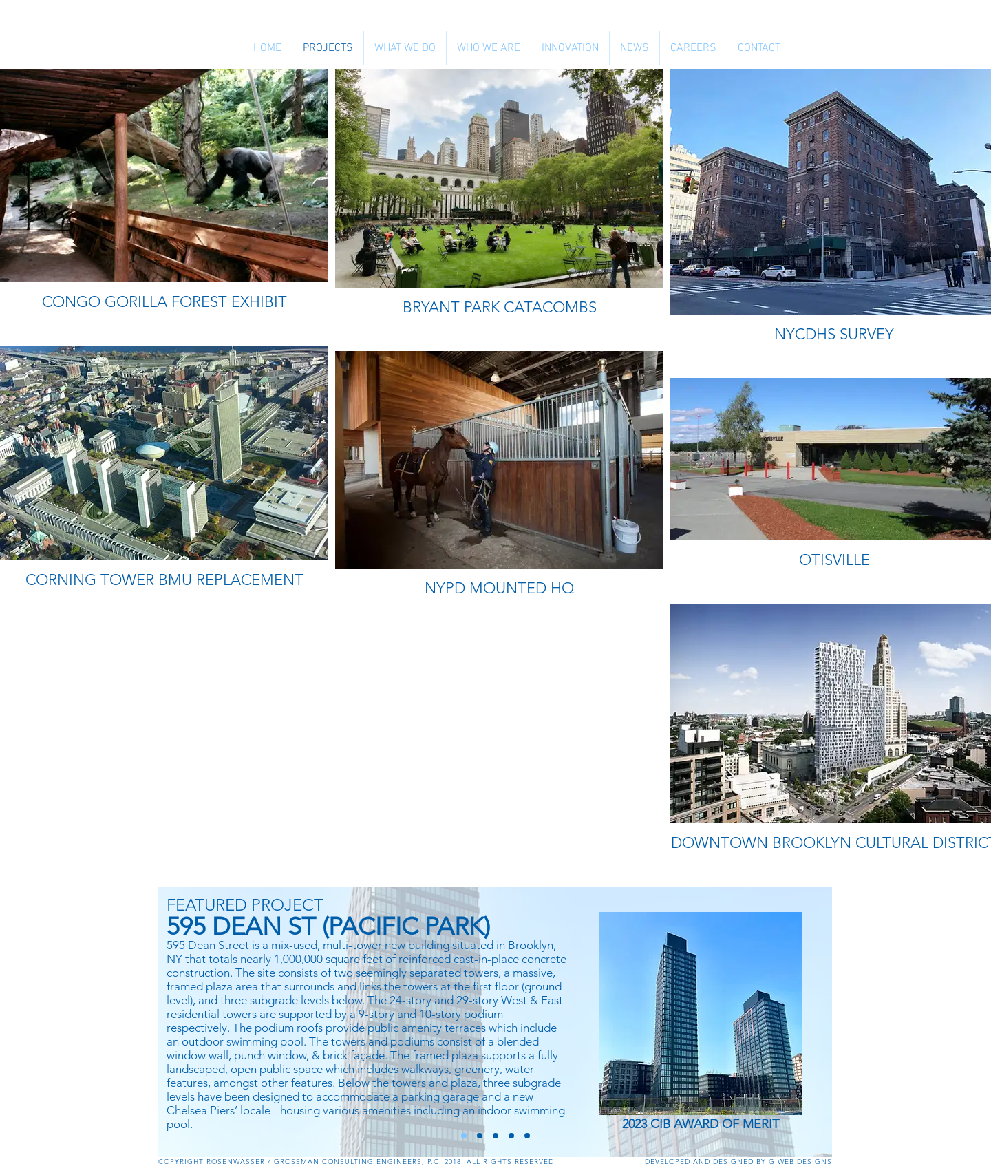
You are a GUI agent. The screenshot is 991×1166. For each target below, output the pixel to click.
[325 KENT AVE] (495, 1135)
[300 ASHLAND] (527, 1135)
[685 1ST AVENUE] (511, 1135)
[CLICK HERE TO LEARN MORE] (700, 1013)
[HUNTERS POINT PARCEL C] (464, 1135)
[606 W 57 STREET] (479, 1135)
